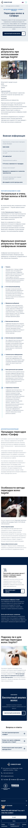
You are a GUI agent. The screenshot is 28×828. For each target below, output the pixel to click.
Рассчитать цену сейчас (14, 591)
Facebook (12, 779)
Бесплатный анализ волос (15, 33)
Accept (14, 817)
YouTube (4, 779)
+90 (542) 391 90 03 (7, 773)
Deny (14, 821)
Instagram (21, 779)
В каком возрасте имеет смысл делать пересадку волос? (12, 748)
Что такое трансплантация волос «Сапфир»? (10, 733)
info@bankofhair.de (7, 776)
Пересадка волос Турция (11, 212)
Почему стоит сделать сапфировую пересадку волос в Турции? (11, 741)
